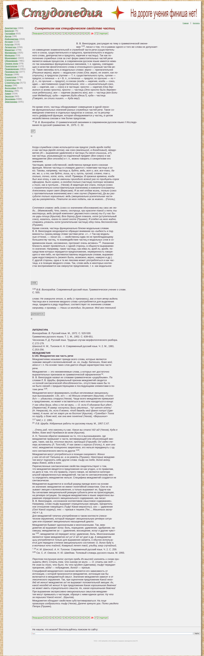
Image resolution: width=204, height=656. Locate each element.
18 (65, 33)
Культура (9, 44)
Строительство (12, 83)
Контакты (196, 23)
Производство (11, 72)
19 (68, 33)
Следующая (103, 33)
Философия (10, 88)
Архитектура (11, 28)
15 (55, 33)
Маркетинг (10, 50)
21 (75, 33)
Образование (11, 61)
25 (88, 33)
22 (78, 33)
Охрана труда (11, 63)
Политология (11, 66)
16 (58, 33)
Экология (9, 96)
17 (62, 33)
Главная (186, 23)
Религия (9, 74)
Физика (8, 85)
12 (45, 33)
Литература (10, 47)
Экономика (10, 99)
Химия (8, 94)
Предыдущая (38, 33)
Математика (11, 53)
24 (85, 33)
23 (82, 33)
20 (72, 33)
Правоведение (12, 69)
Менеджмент (11, 58)
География (10, 33)
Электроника (11, 102)
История (9, 42)
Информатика (11, 39)
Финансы (9, 91)
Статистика (10, 80)
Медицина (10, 55)
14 (52, 33)
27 (96, 33)
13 (49, 33)
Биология (9, 31)
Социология (10, 77)
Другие (8, 36)
